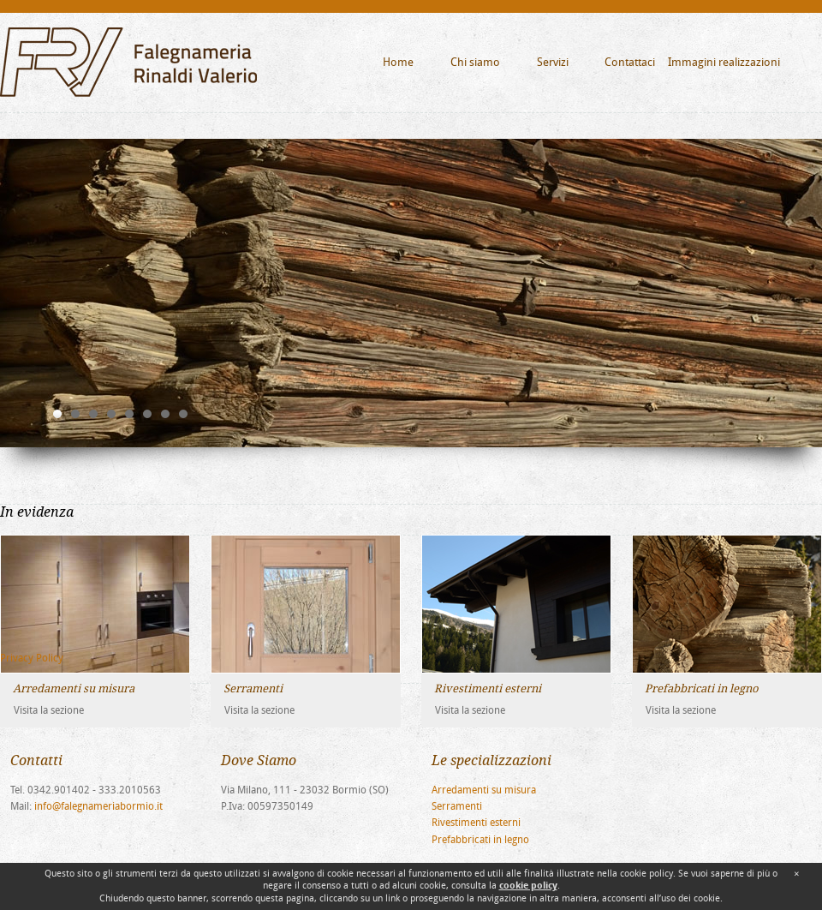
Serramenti (457, 806)
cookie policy (528, 885)
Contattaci (630, 62)
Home (398, 62)
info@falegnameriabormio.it (98, 806)
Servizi (553, 62)
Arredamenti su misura (484, 790)
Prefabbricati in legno (480, 840)
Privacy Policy (31, 658)
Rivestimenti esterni (476, 823)
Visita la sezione (49, 710)
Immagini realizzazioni (724, 62)
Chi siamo (475, 62)
